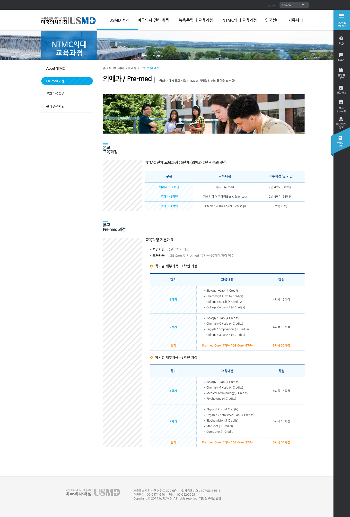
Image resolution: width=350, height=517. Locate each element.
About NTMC (55, 68)
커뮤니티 (295, 20)
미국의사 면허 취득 (153, 20)
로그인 (271, 6)
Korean (286, 5)
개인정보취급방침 (210, 498)
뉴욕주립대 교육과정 (196, 20)
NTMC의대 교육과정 (239, 20)
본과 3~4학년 (55, 106)
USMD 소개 (119, 20)
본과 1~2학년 (55, 93)
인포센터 (272, 20)
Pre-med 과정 (55, 81)
